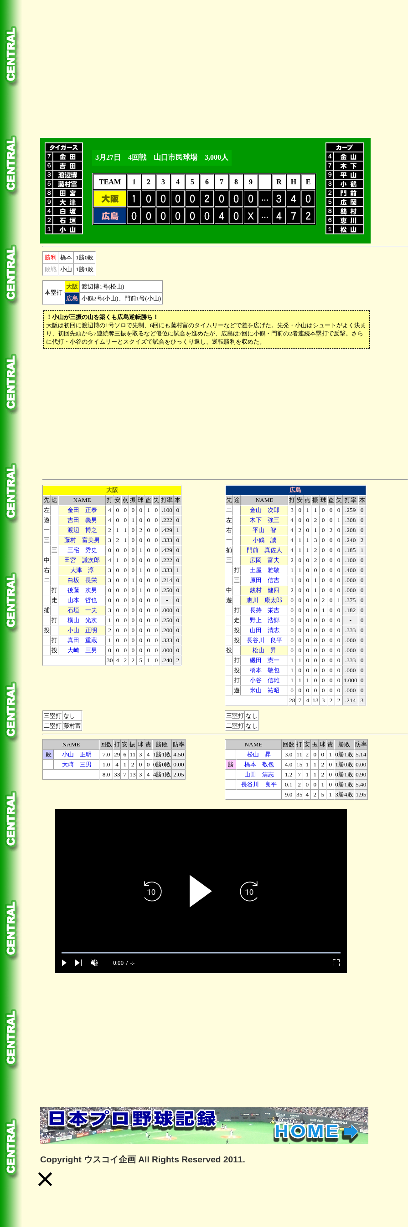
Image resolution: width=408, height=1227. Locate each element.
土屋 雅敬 (264, 570)
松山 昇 (264, 650)
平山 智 (264, 530)
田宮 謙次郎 (82, 560)
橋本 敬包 (264, 670)
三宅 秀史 (82, 550)
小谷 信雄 (264, 680)
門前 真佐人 (264, 550)
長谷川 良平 (264, 640)
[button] (45, 1179)
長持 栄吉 (264, 610)
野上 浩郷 (264, 620)
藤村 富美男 (82, 540)
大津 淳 (82, 570)
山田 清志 (264, 630)
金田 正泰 (82, 510)
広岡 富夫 (264, 560)
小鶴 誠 (264, 540)
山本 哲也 (82, 600)
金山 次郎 (264, 510)
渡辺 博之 (82, 530)
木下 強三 (264, 520)
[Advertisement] (201, 67)
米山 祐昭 (264, 690)
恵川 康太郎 (264, 600)
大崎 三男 (82, 650)
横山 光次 (82, 620)
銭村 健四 (264, 590)
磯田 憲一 (264, 660)
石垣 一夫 (82, 610)
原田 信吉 (264, 580)
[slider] (201, 952)
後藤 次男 (82, 590)
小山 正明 (82, 630)
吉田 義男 (82, 520)
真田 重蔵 (82, 640)
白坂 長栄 (82, 580)
